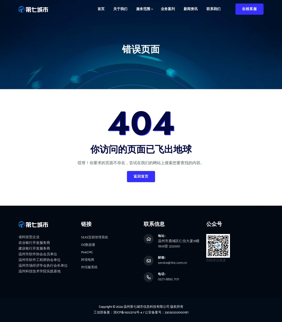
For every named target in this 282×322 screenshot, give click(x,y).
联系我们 (213, 9)
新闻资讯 (191, 9)
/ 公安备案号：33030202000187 (166, 312)
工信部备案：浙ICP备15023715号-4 (118, 312)
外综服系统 (89, 268)
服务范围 (143, 9)
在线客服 (249, 9)
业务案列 (168, 9)
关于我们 (120, 9)
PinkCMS (87, 252)
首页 (101, 9)
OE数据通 (88, 245)
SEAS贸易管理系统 (94, 237)
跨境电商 (87, 260)
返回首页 (141, 177)
